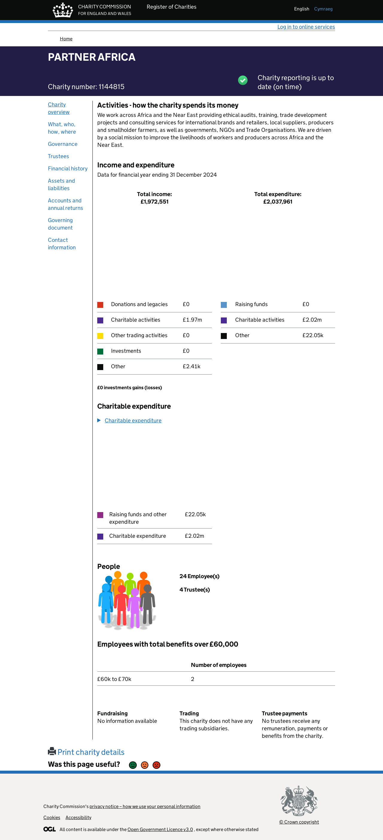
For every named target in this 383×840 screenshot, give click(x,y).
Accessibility (78, 817)
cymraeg (323, 9)
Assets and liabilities (61, 184)
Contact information (62, 243)
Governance (62, 143)
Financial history (68, 168)
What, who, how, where (62, 128)
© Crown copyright (299, 822)
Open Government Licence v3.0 (160, 829)
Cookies (51, 817)
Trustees (58, 156)
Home (66, 39)
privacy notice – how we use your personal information (144, 806)
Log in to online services (306, 26)
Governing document (60, 224)
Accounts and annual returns (65, 204)
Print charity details (86, 752)
